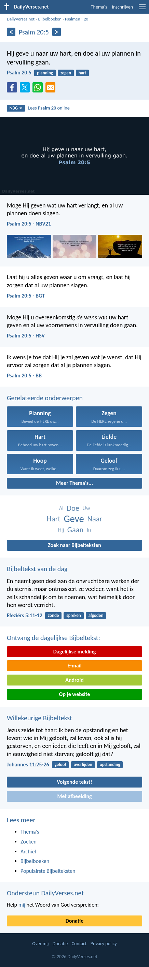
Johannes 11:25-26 (28, 764)
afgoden (96, 615)
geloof (60, 764)
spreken (73, 615)
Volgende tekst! (74, 782)
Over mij (40, 944)
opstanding (110, 764)
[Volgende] (56, 32)
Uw (86, 508)
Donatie (74, 921)
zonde (53, 615)
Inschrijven (122, 7)
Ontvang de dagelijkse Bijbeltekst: (53, 638)
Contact (79, 944)
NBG (16, 108)
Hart (53, 518)
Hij (61, 529)
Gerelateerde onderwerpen (45, 398)
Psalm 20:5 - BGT (26, 295)
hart (82, 72)
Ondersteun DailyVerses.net (45, 893)
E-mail (74, 665)
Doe (73, 508)
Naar (94, 518)
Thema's (99, 7)
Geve (74, 519)
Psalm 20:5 (19, 72)
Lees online (49, 108)
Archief (28, 851)
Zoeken (29, 841)
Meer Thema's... (74, 483)
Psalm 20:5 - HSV (26, 335)
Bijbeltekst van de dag (37, 569)
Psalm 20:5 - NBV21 (29, 223)
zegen (65, 72)
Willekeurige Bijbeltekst (39, 718)
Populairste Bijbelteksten (48, 871)
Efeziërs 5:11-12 (24, 615)
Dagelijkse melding (74, 651)
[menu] (142, 9)
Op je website (74, 694)
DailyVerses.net (21, 18)
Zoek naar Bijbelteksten (74, 545)
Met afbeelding (74, 796)
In (89, 529)
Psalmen (72, 18)
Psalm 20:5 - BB (24, 375)
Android (74, 680)
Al (61, 508)
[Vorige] (11, 32)
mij (21, 904)
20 (86, 18)
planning (45, 72)
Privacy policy (104, 944)
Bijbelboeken (49, 18)
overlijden (82, 764)
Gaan (75, 529)
